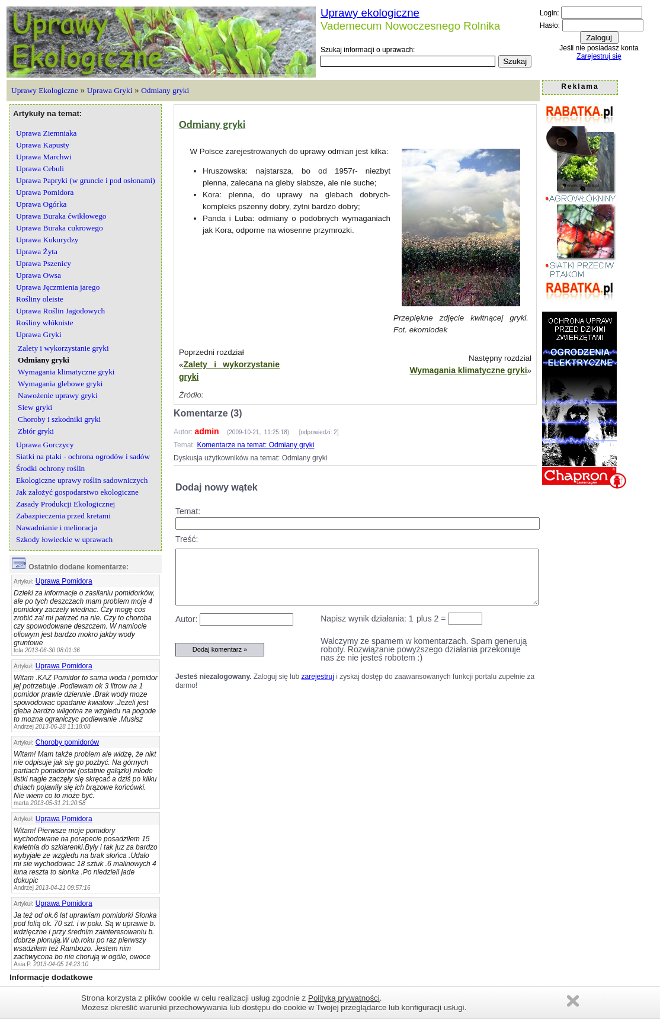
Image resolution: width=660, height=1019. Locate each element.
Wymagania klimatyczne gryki (468, 370)
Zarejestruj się (598, 56)
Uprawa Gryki (110, 90)
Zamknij (573, 1001)
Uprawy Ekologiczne (44, 90)
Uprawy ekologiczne (370, 13)
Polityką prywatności (344, 998)
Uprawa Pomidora (64, 581)
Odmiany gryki (165, 90)
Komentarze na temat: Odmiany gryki (255, 445)
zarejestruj (318, 676)
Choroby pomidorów (67, 742)
